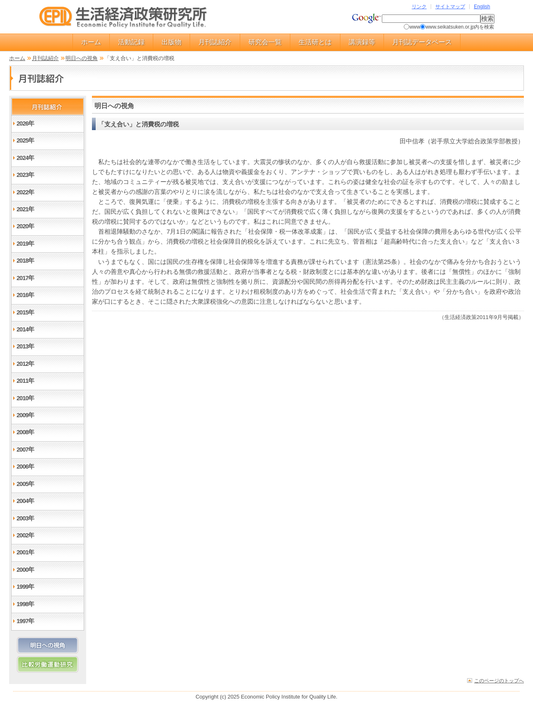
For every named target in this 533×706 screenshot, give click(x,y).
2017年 (25, 278)
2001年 (25, 552)
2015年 (25, 312)
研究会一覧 (265, 42)
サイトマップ (450, 6)
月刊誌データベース (422, 42)
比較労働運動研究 (47, 664)
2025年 (25, 140)
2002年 (25, 535)
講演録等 (362, 42)
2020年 (25, 226)
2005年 (25, 484)
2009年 (25, 415)
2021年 (25, 209)
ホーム (91, 42)
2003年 (25, 518)
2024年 (25, 158)
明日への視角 (81, 58)
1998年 (25, 604)
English (482, 6)
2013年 (25, 346)
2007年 (25, 449)
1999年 (25, 586)
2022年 (25, 192)
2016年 (25, 295)
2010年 (25, 398)
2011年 (25, 380)
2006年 (25, 466)
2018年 (25, 260)
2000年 (25, 569)
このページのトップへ (499, 680)
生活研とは (315, 42)
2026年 (25, 123)
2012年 (25, 363)
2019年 (25, 243)
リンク (419, 6)
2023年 (25, 175)
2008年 (25, 432)
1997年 (25, 621)
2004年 (25, 501)
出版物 (171, 42)
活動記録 (131, 42)
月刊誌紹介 (215, 42)
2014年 (25, 329)
